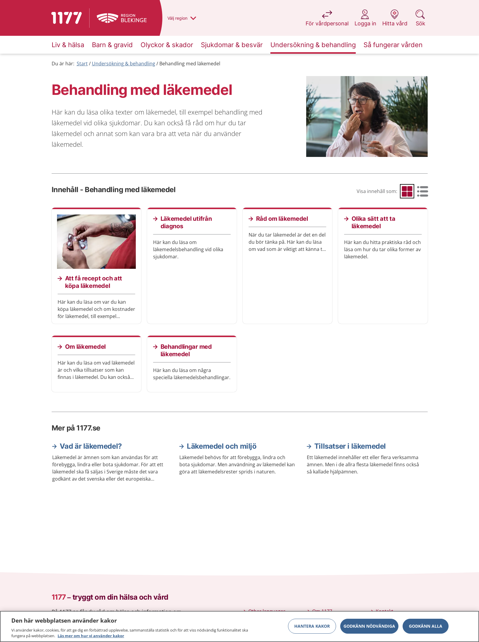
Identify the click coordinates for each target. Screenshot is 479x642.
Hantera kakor (312, 626)
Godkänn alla (425, 626)
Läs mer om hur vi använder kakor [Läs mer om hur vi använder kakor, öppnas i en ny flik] (91, 636)
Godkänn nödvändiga (369, 626)
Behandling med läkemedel (189, 63)
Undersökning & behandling (123, 63)
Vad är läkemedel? (91, 446)
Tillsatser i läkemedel (350, 446)
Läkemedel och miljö (221, 446)
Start (82, 63)
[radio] (407, 191)
